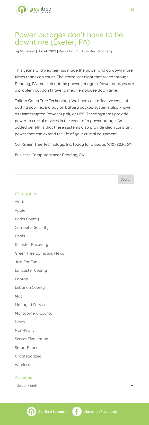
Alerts (20, 201)
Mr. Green (27, 51)
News (20, 321)
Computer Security (32, 227)
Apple (20, 210)
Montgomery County (33, 313)
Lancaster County (31, 270)
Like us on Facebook (100, 411)
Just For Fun (26, 261)
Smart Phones (27, 347)
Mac (18, 296)
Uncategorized (28, 356)
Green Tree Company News (39, 253)
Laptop (21, 278)
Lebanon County (30, 287)
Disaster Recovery (97, 51)
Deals (20, 235)
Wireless (22, 364)
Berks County (69, 51)
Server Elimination (31, 338)
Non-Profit (24, 330)
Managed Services (31, 304)
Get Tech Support (52, 411)
